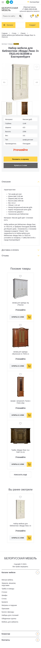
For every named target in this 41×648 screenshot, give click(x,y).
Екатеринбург (34, 2)
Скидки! (32, 25)
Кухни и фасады (8, 612)
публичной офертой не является (29, 11)
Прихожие (5, 608)
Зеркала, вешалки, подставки (9, 584)
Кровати (5, 602)
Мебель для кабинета (10, 622)
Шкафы (4, 595)
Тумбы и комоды (8, 589)
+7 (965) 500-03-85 (29, 9)
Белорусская (9, 9)
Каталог (10, 25)
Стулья (4, 592)
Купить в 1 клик (20, 165)
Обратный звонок (29, 7)
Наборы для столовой (10, 615)
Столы (4, 599)
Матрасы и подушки (9, 605)
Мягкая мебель (7, 580)
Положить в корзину (20, 159)
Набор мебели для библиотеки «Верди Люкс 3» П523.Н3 (20, 526)
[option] (20, 82)
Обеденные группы (9, 618)
